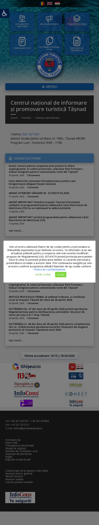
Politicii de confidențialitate (50, 269)
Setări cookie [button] (43, 274)
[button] (4, 13)
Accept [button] (60, 274)
